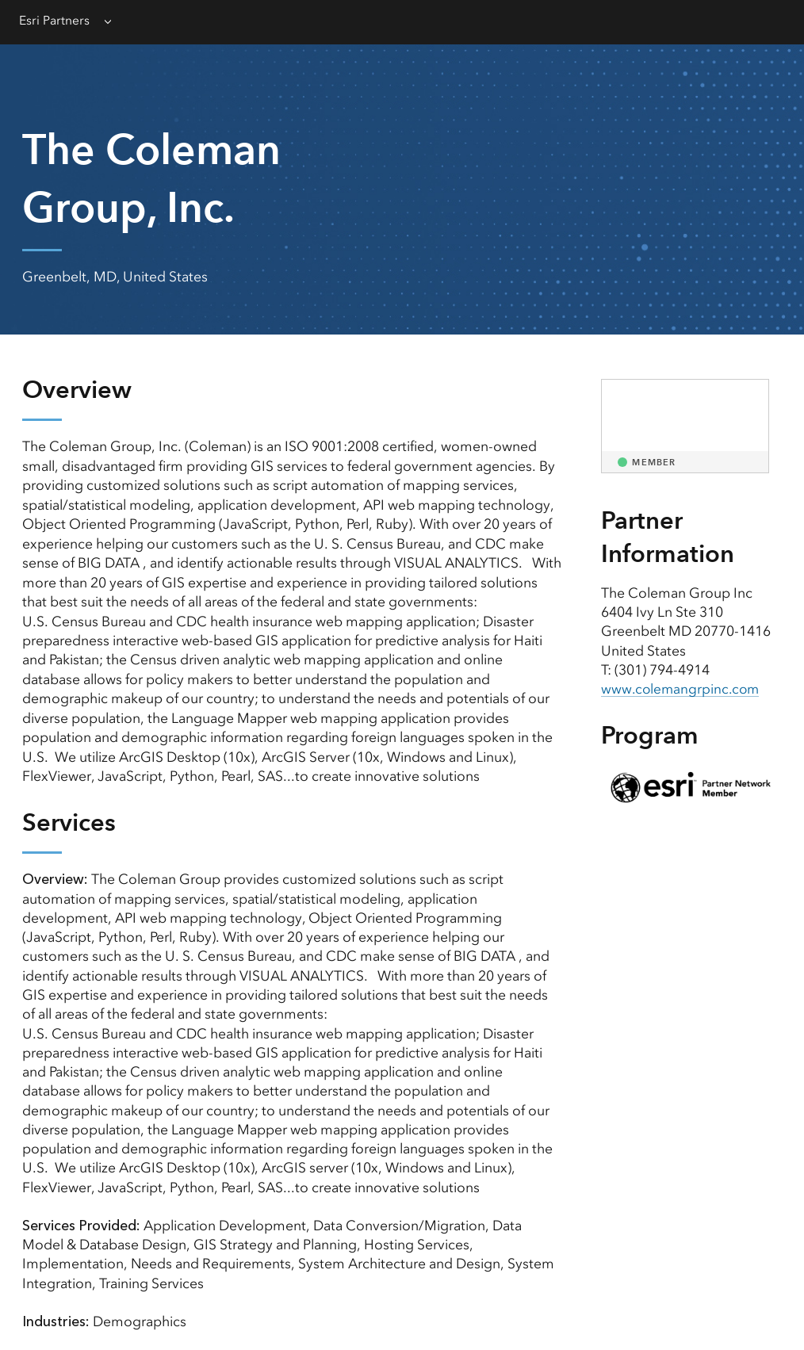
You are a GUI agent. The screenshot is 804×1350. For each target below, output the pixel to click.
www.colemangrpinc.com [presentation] (682, 689)
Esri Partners (54, 20)
